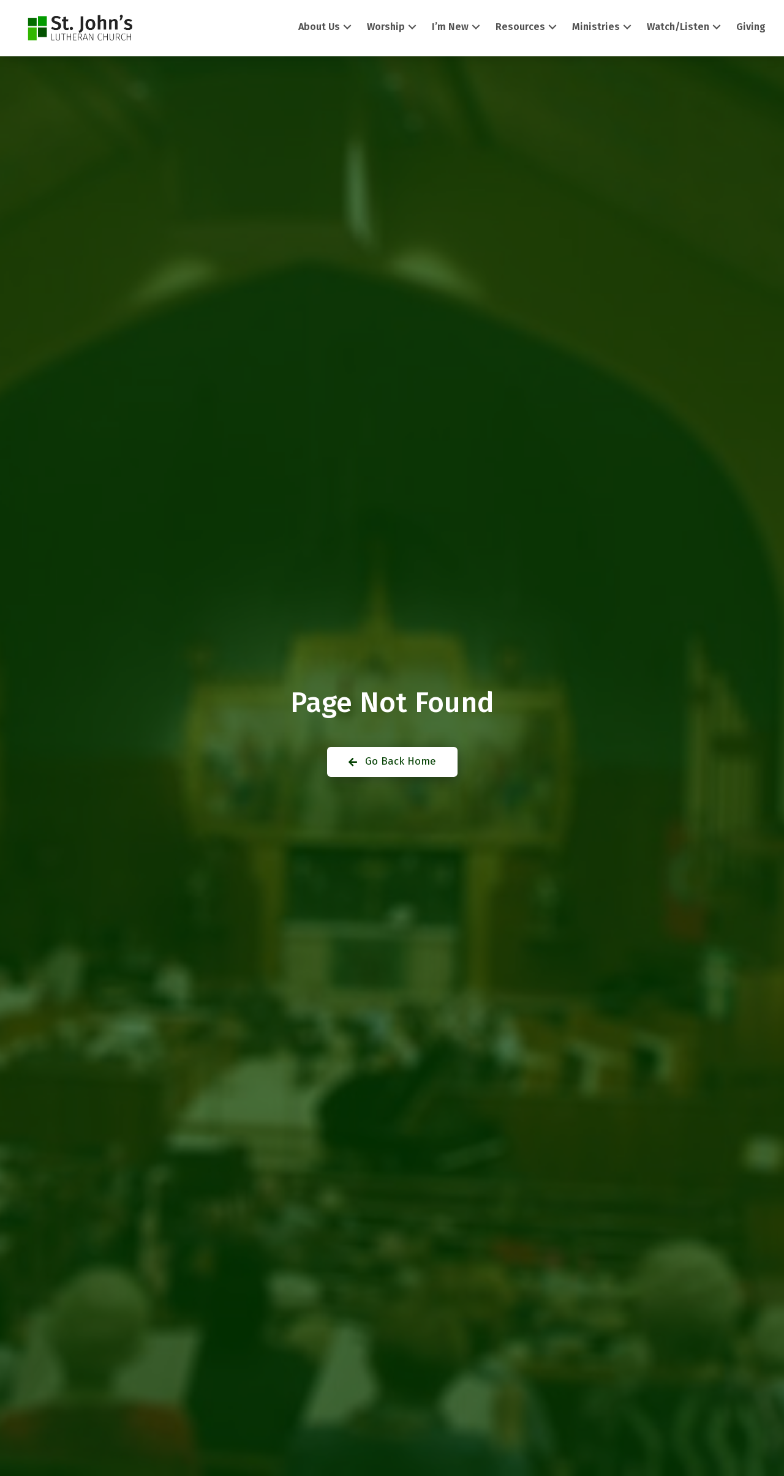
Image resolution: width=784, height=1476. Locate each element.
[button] (347, 27)
